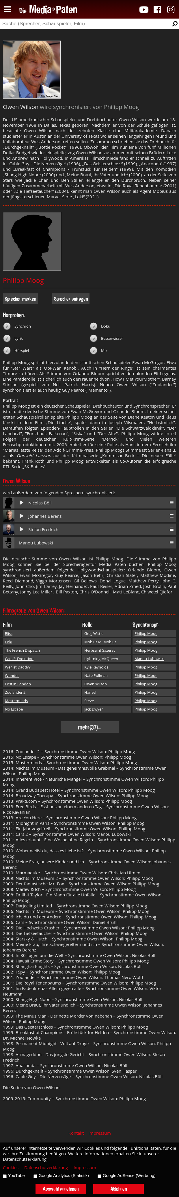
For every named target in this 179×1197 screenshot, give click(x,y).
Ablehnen (118, 1188)
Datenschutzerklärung (46, 1167)
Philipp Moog (23, 280)
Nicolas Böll (40, 503)
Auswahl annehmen (61, 1188)
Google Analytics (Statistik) (64, 1175)
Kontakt (76, 1133)
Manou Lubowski (36, 543)
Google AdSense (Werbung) (129, 1175)
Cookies (10, 1167)
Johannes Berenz (44, 516)
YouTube (16, 1175)
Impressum (99, 1133)
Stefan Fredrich (43, 529)
